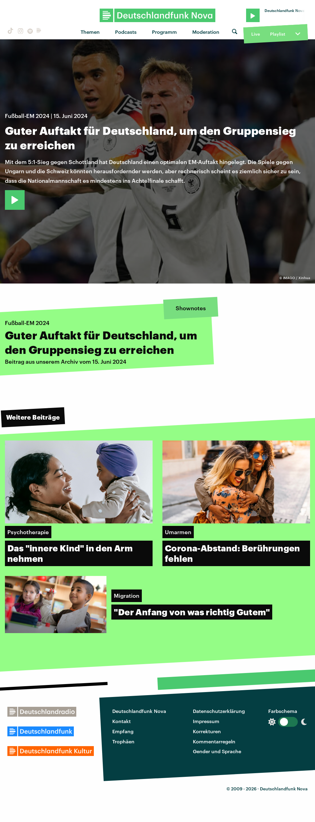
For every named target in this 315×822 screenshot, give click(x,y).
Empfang (123, 731)
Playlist (277, 34)
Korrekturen (207, 731)
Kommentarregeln (214, 741)
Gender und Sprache (217, 751)
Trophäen (123, 741)
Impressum (206, 721)
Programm (164, 32)
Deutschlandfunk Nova (139, 711)
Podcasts (126, 32)
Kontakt (121, 721)
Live (255, 34)
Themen (90, 32)
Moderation (205, 32)
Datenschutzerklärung (219, 711)
